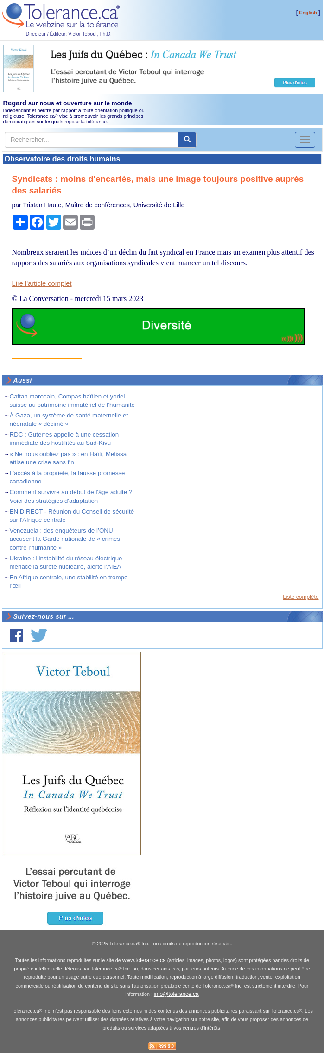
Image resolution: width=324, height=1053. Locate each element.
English (308, 12)
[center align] (187, 140)
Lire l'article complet (42, 283)
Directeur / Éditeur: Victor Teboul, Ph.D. (69, 34)
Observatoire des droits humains (63, 159)
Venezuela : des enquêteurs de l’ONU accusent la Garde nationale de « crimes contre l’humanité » (65, 539)
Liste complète (300, 597)
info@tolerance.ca (176, 994)
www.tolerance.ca (144, 960)
